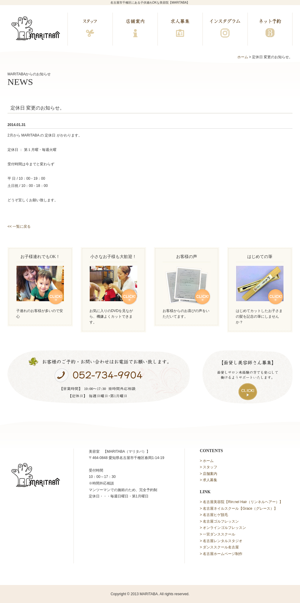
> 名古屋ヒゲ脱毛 (214, 515)
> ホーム (207, 461)
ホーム (242, 57)
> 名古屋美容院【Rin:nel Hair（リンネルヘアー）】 (241, 502)
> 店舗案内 (208, 474)
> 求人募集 (208, 480)
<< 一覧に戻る (19, 226)
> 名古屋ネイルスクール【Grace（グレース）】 (239, 508)
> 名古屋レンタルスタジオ (221, 541)
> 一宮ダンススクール (217, 534)
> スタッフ (208, 467)
